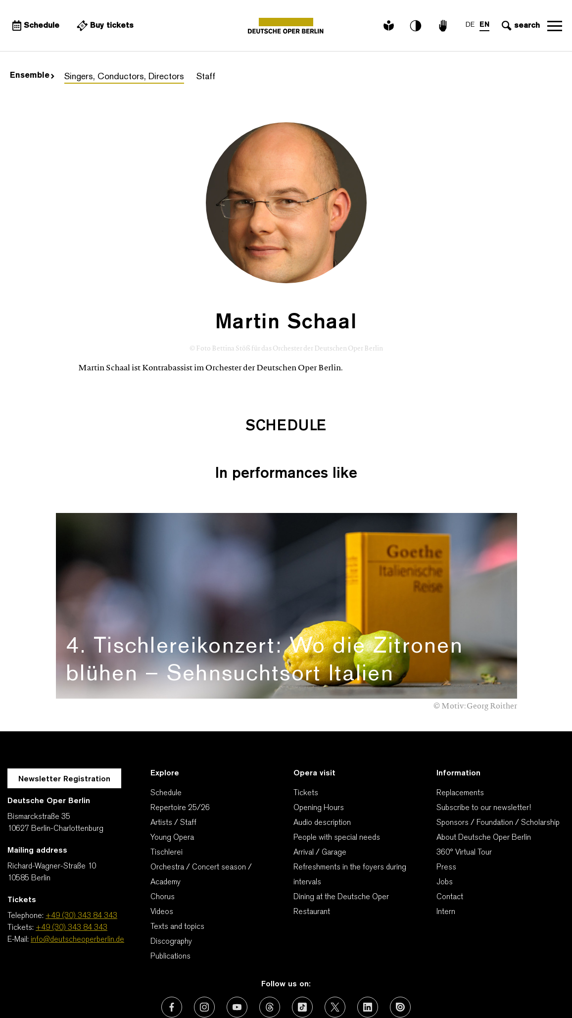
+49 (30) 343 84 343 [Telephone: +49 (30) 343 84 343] (81, 854)
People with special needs (336, 776)
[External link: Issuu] (400, 945)
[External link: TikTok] (302, 945)
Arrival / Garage (319, 791)
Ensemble (32, 76)
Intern (445, 850)
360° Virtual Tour (464, 791)
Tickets (305, 731)
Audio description (322, 761)
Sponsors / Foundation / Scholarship (498, 761)
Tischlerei (166, 791)
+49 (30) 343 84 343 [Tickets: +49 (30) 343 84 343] (71, 866)
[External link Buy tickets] (104, 26)
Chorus (162, 835)
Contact (449, 835)
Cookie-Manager (454, 986)
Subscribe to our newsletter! (483, 746)
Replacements (460, 731)
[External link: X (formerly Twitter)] (335, 945)
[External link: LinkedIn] (368, 945)
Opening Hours (318, 746)
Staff (205, 77)
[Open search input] (519, 25)
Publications (170, 895)
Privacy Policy (236, 986)
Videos (161, 850)
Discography (171, 880)
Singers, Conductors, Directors (124, 77)
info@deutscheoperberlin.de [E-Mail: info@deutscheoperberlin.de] (77, 878)
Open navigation (554, 26)
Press (446, 806)
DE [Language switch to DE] (470, 25)
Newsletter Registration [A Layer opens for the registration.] (64, 717)
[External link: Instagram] (204, 945)
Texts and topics (177, 865)
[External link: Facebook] (172, 945)
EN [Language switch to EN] (484, 25)
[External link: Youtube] (237, 945)
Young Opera (172, 776)
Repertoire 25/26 (180, 746)
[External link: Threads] (270, 945)
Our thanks (108, 986)
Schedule (166, 731)
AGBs (149, 986)
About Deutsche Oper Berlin (483, 776)
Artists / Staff (173, 761)
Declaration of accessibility (360, 986)
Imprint (285, 986)
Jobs (444, 820)
